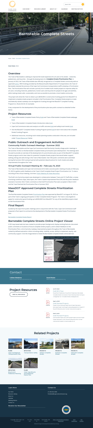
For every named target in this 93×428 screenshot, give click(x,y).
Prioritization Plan (39, 194)
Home (9, 58)
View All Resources (18, 294)
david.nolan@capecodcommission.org (55, 279)
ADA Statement (74, 420)
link (42, 117)
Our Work (10, 392)
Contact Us (11, 402)
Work (13, 58)
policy (17, 84)
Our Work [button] (26, 9)
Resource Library (40, 9)
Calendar (64, 9)
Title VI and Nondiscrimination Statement (61, 420)
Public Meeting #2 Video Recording (48, 173)
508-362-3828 (53, 392)
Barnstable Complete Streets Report (19, 217)
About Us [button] (53, 9)
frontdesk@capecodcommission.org (57, 394)
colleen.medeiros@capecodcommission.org (20, 279)
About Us (10, 396)
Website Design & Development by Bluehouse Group (46, 423)
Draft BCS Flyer (58, 291)
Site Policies (82, 420)
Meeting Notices (77, 9)
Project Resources (22, 138)
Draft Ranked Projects (61, 303)
